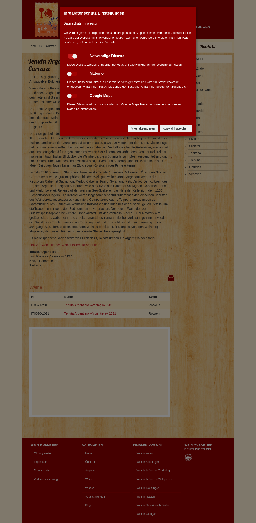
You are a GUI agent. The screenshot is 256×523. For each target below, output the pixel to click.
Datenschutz (72, 23)
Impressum (91, 23)
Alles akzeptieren (143, 128)
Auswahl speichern (176, 128)
